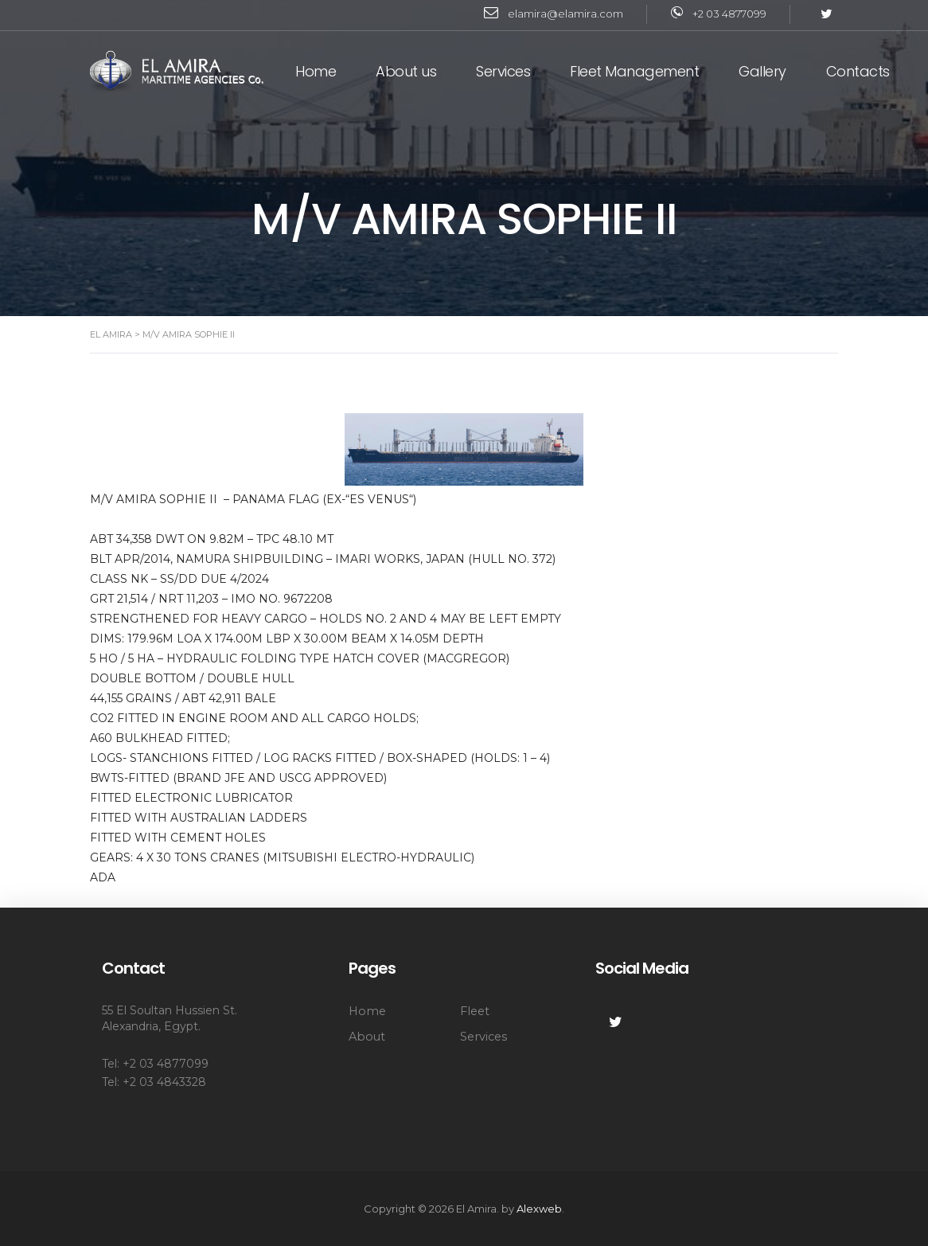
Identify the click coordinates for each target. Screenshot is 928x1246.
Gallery (762, 71)
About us (406, 71)
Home (315, 71)
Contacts (858, 71)
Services (503, 71)
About (367, 1036)
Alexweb (539, 1208)
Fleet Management (634, 71)
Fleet (474, 1011)
